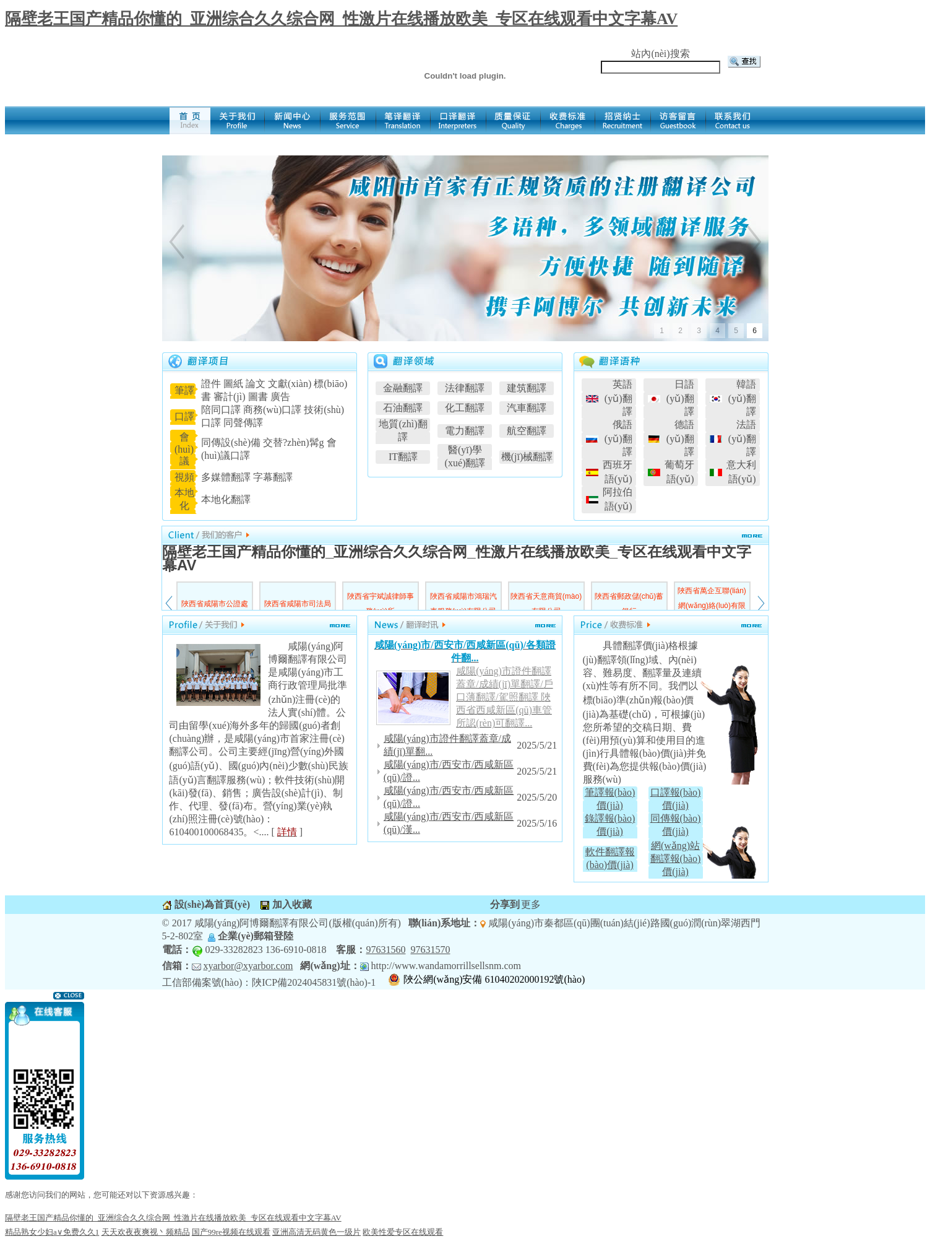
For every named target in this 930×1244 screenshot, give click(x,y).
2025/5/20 (537, 797)
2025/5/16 (537, 823)
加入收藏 (291, 904)
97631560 (385, 949)
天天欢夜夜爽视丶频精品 (145, 1232)
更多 (531, 904)
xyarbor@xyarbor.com (248, 965)
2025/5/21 (537, 745)
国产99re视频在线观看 (231, 1232)
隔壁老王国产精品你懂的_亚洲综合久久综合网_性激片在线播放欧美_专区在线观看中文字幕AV (341, 19)
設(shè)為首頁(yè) (211, 904)
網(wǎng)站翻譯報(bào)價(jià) (675, 858)
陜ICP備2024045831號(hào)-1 (314, 982)
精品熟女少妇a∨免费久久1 (52, 1232)
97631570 (430, 949)
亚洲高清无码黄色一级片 (316, 1232)
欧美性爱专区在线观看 (403, 1232)
